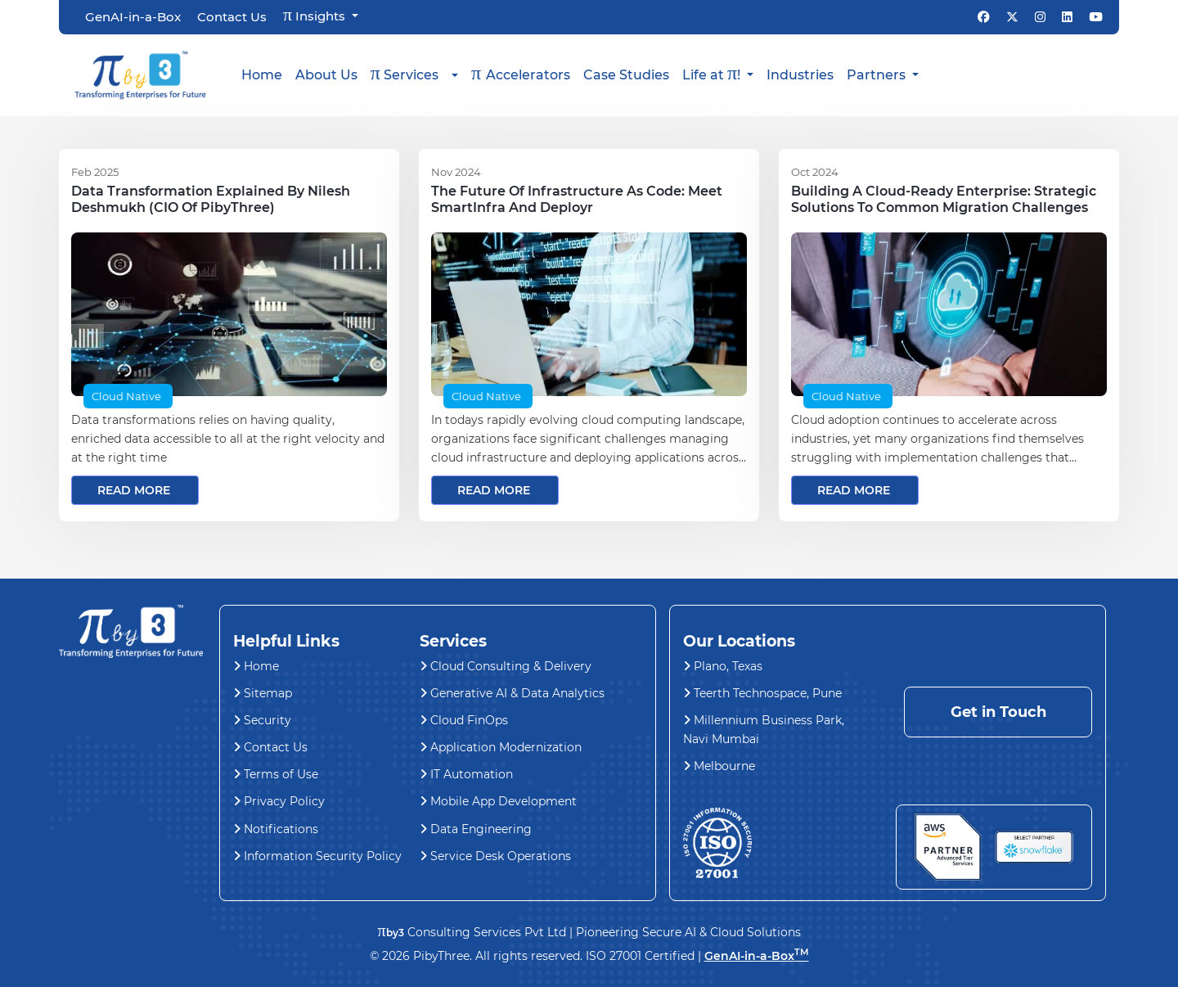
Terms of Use (275, 774)
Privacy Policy (279, 801)
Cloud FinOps (464, 720)
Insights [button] (315, 16)
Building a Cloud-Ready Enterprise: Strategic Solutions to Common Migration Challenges (943, 199)
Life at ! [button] (713, 72)
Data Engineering (476, 829)
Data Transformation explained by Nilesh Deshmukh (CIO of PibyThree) (210, 199)
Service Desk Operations (495, 856)
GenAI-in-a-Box (133, 17)
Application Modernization (501, 747)
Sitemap (262, 693)
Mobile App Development (498, 801)
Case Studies (626, 75)
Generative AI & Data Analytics (512, 693)
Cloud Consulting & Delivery (505, 666)
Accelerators (520, 72)
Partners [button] (878, 75)
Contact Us (232, 17)
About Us (326, 75)
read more (133, 490)
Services (404, 72)
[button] (414, 75)
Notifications (275, 829)
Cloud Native (126, 396)
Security (262, 720)
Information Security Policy (317, 856)
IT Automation (466, 774)
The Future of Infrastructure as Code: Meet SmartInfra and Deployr (576, 199)
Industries (800, 75)
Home (261, 75)
